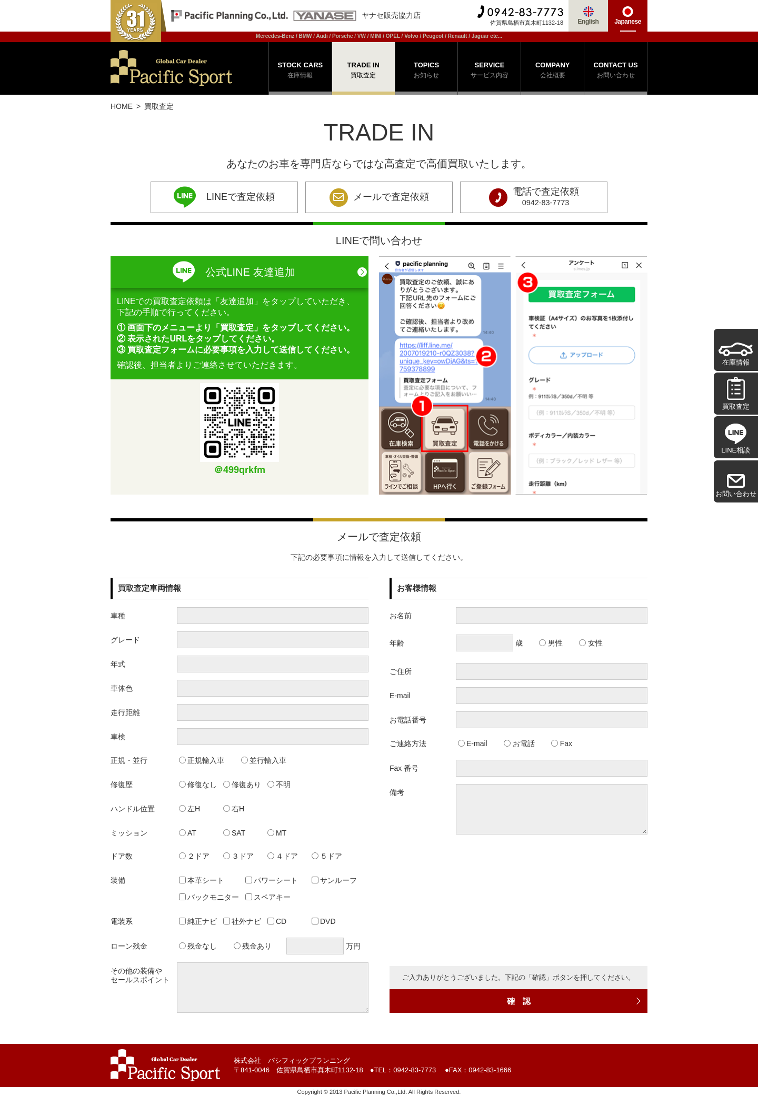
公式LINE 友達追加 (234, 272)
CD (277, 921)
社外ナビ (242, 921)
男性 (551, 643)
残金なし (198, 946)
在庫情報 (736, 354)
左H (190, 809)
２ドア (194, 856)
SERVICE (489, 71)
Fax (561, 743)
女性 (591, 643)
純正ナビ (198, 921)
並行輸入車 (264, 760)
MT (277, 833)
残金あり (253, 946)
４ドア (282, 856)
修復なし (198, 784)
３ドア (238, 856)
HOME (122, 106)
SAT (234, 833)
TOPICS (426, 71)
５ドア (327, 856)
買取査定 (736, 393)
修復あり (242, 784)
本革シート (202, 880)
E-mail (472, 743)
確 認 (575, 1001)
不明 (279, 784)
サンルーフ (334, 880)
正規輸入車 (202, 760)
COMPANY (552, 71)
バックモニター (209, 897)
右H (234, 809)
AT (187, 833)
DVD (324, 921)
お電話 (519, 743)
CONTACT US (615, 71)
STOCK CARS (300, 71)
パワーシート (271, 880)
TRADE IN (363, 71)
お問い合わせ (735, 486)
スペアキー (268, 897)
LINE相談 (735, 439)
